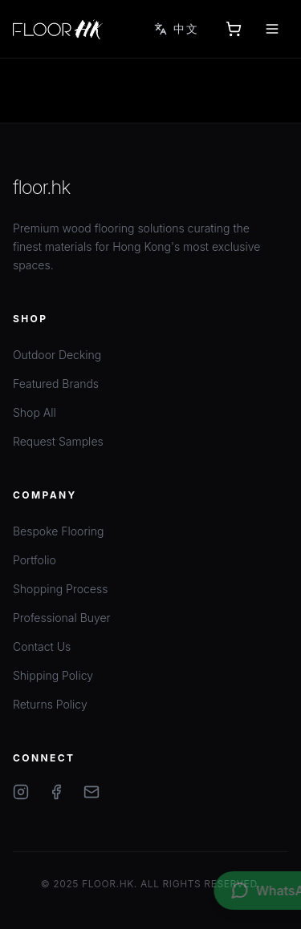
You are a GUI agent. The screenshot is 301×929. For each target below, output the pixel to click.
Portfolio (34, 560)
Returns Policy (50, 704)
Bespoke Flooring (58, 531)
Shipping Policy (53, 675)
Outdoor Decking (57, 355)
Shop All (34, 412)
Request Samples (58, 441)
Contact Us (42, 646)
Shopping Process (60, 589)
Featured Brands (56, 383)
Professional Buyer (62, 617)
